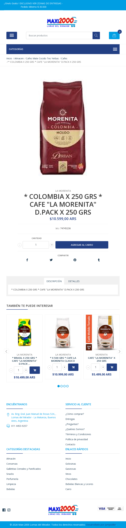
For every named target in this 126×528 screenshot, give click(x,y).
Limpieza (11, 484)
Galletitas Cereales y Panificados (23, 468)
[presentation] (6, 351)
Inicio (68, 458)
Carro (68, 489)
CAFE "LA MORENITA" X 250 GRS (101, 359)
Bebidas (10, 489)
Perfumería (12, 478)
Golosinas (70, 463)
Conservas (12, 463)
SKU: (57, 228)
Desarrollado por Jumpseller (101, 524)
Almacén (11, 458)
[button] (58, 386)
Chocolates (71, 478)
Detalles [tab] (74, 281)
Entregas (70, 419)
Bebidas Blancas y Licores (79, 484)
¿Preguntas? (71, 424)
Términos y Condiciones (78, 434)
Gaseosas (70, 468)
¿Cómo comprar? (74, 413)
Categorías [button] (63, 49)
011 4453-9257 (19, 425)
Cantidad (37, 238)
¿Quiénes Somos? (74, 429)
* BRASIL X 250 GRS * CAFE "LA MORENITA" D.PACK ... (24, 360)
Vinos (68, 473)
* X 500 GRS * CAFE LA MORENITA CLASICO (63, 359)
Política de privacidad (76, 439)
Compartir (63, 255)
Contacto (70, 444)
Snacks (10, 473)
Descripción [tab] (54, 281)
